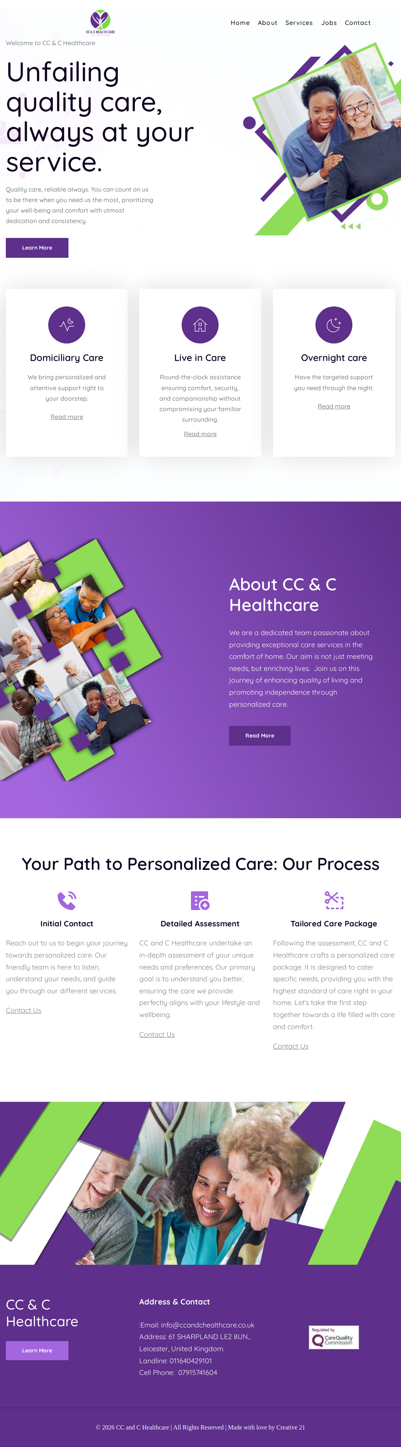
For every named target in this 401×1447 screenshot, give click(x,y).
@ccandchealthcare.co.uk (214, 1324)
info (167, 1324)
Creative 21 (291, 1427)
